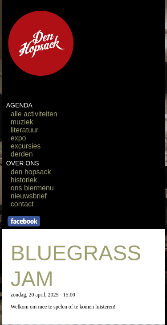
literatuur (24, 130)
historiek (24, 180)
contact (22, 204)
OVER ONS (22, 163)
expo (18, 138)
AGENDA (19, 105)
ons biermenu (32, 188)
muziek (22, 122)
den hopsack (31, 172)
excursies (26, 146)
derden (22, 154)
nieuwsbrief (29, 196)
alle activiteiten (34, 114)
